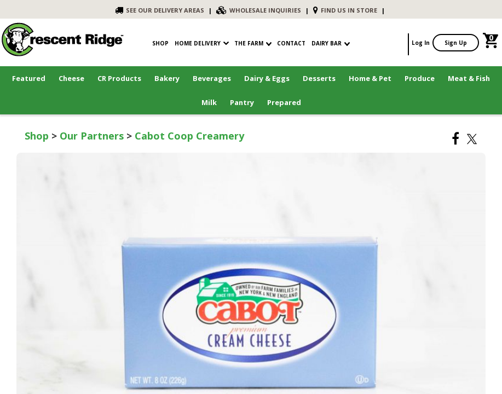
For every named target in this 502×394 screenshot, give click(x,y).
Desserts (319, 78)
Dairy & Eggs (267, 78)
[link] (492, 43)
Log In (421, 43)
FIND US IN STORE (345, 10)
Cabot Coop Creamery (189, 135)
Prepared (284, 102)
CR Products (119, 78)
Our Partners (92, 135)
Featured (28, 78)
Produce (420, 78)
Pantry (242, 102)
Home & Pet (370, 78)
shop (160, 43)
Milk (209, 102)
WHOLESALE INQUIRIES (258, 10)
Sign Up (456, 43)
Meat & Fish (469, 78)
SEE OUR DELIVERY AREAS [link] (159, 10)
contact (291, 43)
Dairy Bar (330, 43)
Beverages (212, 78)
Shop (37, 135)
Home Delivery (198, 43)
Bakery (167, 78)
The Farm (253, 43)
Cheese (71, 78)
